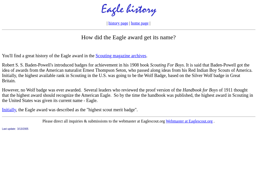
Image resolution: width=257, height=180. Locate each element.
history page (118, 23)
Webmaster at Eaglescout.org (189, 121)
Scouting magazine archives (121, 55)
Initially (9, 109)
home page (140, 23)
